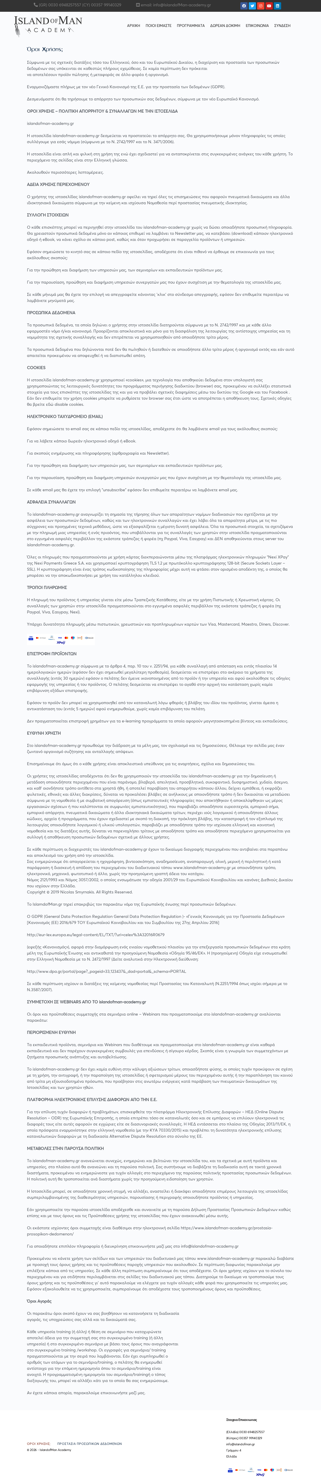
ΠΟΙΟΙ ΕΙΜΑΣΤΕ (158, 26)
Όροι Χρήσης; (39, 1444)
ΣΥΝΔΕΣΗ (282, 26)
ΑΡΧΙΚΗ (133, 26)
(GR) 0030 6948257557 (59, 5)
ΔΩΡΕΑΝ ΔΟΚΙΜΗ (225, 26)
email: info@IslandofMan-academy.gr (176, 5)
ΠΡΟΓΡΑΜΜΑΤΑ (191, 26)
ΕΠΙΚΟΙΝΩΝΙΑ (257, 26)
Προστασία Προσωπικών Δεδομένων (89, 1444)
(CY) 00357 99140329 (101, 5)
